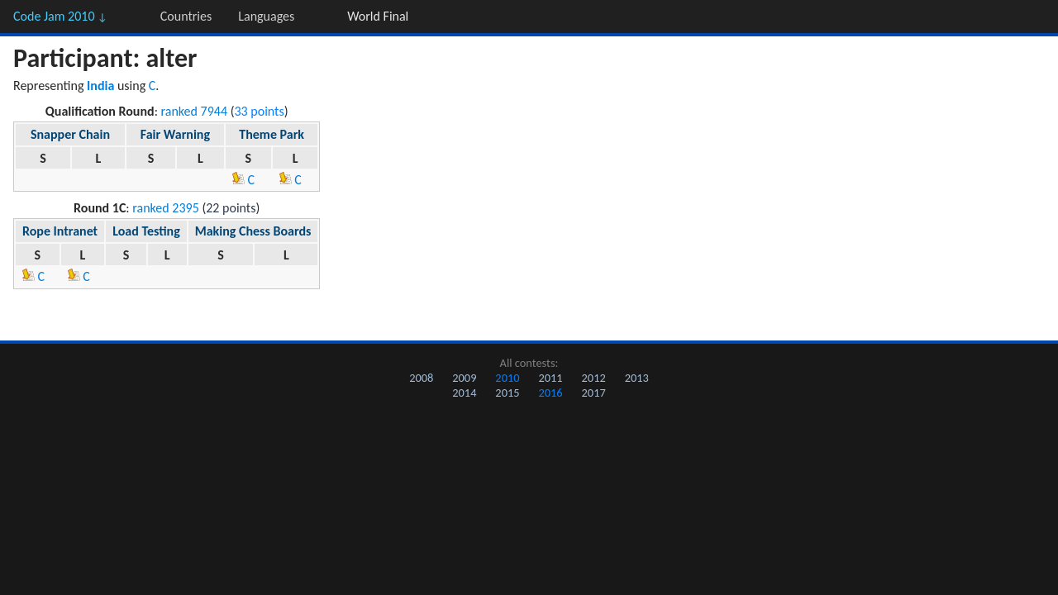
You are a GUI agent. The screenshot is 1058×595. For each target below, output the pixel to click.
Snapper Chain (70, 134)
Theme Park (271, 134)
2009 (464, 377)
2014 (464, 392)
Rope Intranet (60, 231)
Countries (186, 16)
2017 (594, 392)
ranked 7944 (194, 111)
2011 (550, 377)
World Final (377, 16)
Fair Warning (175, 134)
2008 (421, 377)
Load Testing (146, 231)
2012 (594, 377)
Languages (266, 16)
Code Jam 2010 (60, 16)
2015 (507, 392)
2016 (550, 392)
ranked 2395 (165, 208)
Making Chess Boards (253, 231)
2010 (507, 377)
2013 (637, 377)
